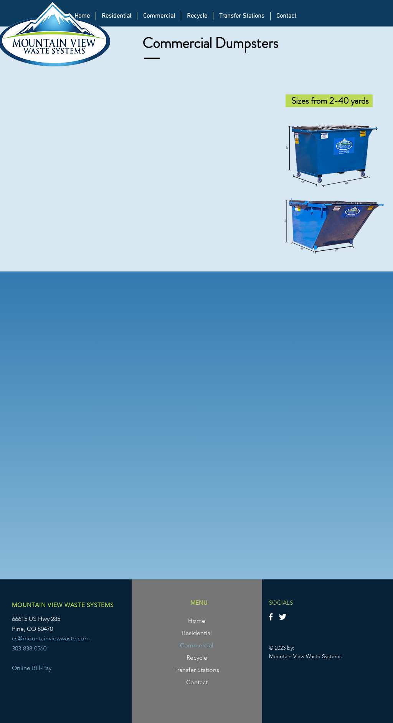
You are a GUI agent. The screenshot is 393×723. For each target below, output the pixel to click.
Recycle (197, 657)
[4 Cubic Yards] (201, 569)
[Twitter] (282, 617)
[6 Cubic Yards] (210, 569)
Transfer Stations (196, 669)
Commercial (196, 645)
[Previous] (27, 429)
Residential (197, 633)
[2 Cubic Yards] (183, 569)
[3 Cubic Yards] (192, 569)
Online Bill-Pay (31, 668)
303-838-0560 (29, 648)
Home (196, 620)
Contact (197, 682)
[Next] (366, 429)
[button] (159, 16)
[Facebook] (271, 617)
